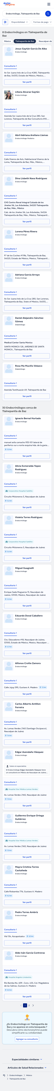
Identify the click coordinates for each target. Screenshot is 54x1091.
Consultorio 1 (10, 66)
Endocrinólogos (16, 1075)
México (7, 41)
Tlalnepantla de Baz (24, 41)
